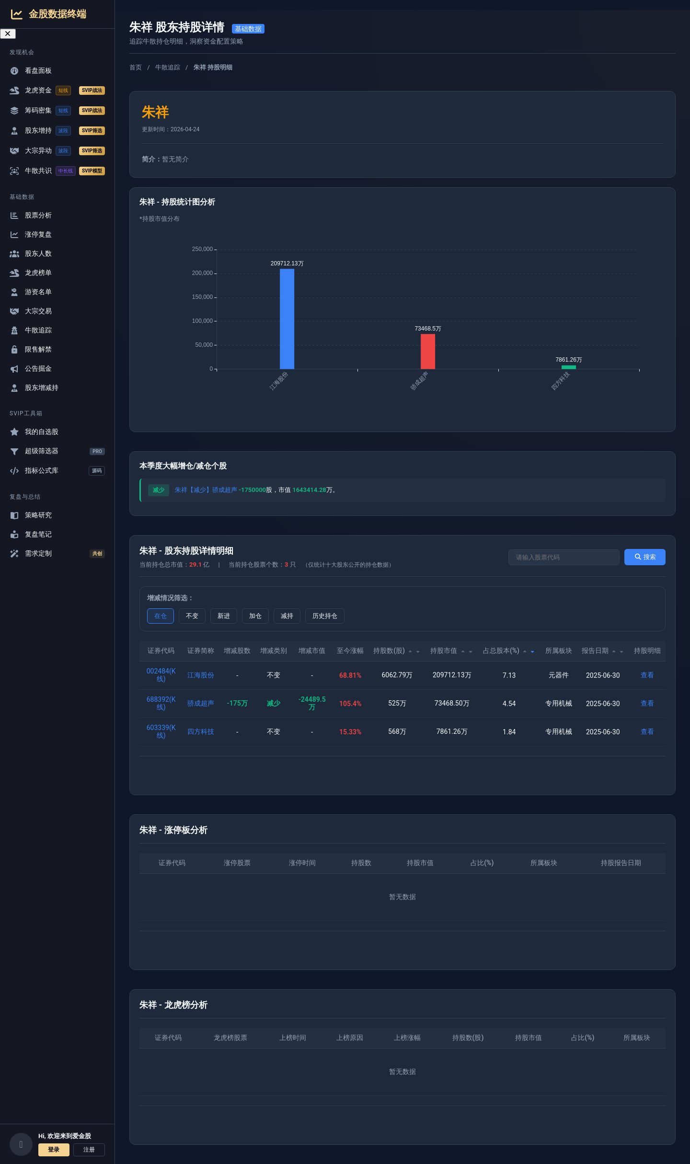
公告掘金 (31, 369)
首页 (135, 67)
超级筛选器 (57, 451)
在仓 (160, 615)
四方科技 (200, 731)
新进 (224, 615)
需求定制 (57, 553)
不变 (192, 615)
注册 (89, 1149)
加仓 (255, 615)
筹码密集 (57, 110)
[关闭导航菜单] (8, 34)
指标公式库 (57, 471)
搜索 (645, 556)
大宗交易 (31, 311)
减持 (287, 615)
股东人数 (31, 254)
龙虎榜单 (31, 273)
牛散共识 (57, 171)
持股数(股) (397, 651)
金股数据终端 (48, 14)
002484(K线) (161, 675)
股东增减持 (34, 388)
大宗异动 (57, 151)
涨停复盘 (31, 234)
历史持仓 (324, 615)
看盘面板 (31, 71)
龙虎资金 (57, 90)
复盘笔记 (31, 534)
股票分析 (31, 215)
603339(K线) (161, 731)
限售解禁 (31, 349)
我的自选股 (34, 432)
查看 (647, 675)
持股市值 (451, 651)
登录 (53, 1149)
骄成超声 (200, 703)
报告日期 (603, 651)
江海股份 (200, 675)
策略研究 (31, 515)
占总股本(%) (509, 651)
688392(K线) (161, 703)
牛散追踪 (31, 330)
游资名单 (31, 292)
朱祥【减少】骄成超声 (206, 489)
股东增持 (57, 131)
